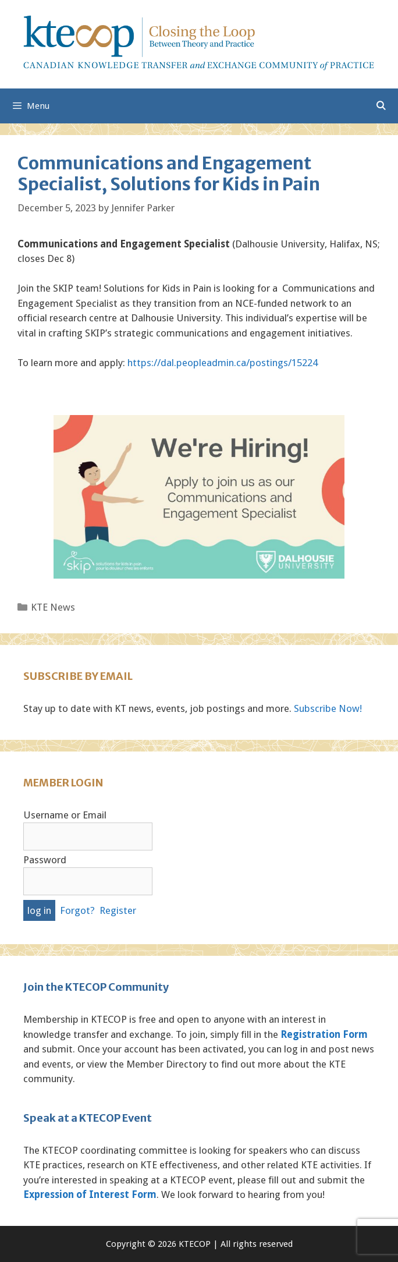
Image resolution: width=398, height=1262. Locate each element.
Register (118, 910)
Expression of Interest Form (90, 1194)
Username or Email (64, 815)
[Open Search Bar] (381, 105)
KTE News (53, 607)
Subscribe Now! (328, 708)
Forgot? (77, 910)
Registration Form (324, 1034)
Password (44, 860)
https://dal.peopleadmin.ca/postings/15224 (222, 362)
